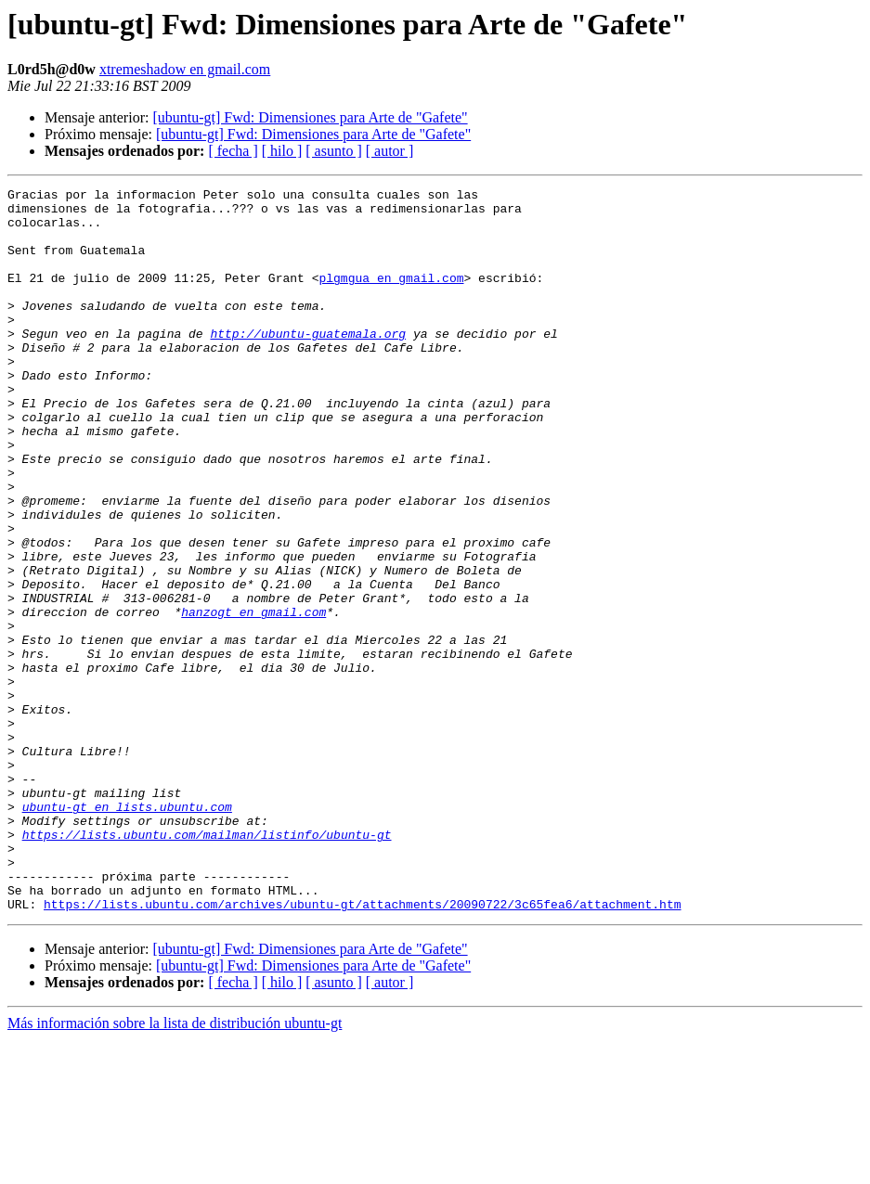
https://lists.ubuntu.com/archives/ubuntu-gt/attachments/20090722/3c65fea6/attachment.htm (362, 1048)
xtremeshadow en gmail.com (184, 69)
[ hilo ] (282, 151)
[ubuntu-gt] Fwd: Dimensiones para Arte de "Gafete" (309, 117)
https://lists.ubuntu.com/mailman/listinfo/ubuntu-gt (207, 965)
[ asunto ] (333, 151)
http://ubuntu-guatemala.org (308, 363)
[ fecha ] (232, 151)
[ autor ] (390, 151)
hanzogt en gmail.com (253, 697)
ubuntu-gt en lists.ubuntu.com (127, 931)
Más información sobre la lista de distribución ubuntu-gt (174, 1168)
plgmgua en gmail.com (390, 297)
